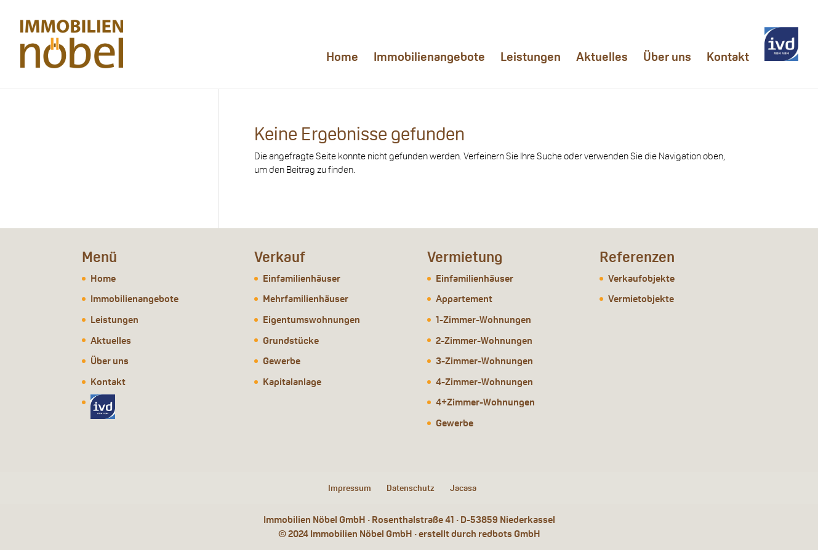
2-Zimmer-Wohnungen (484, 340)
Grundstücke (291, 340)
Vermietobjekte (641, 298)
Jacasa (463, 487)
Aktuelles (602, 58)
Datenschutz (411, 487)
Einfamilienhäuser (301, 278)
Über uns (667, 58)
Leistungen (530, 58)
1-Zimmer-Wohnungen (483, 319)
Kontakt (728, 58)
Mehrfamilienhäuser (305, 298)
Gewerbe (281, 360)
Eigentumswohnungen (311, 319)
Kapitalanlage (292, 381)
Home (342, 58)
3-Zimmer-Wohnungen (484, 360)
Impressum (349, 487)
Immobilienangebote (429, 58)
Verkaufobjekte (641, 278)
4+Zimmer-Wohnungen (485, 402)
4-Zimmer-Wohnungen (484, 381)
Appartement (464, 298)
